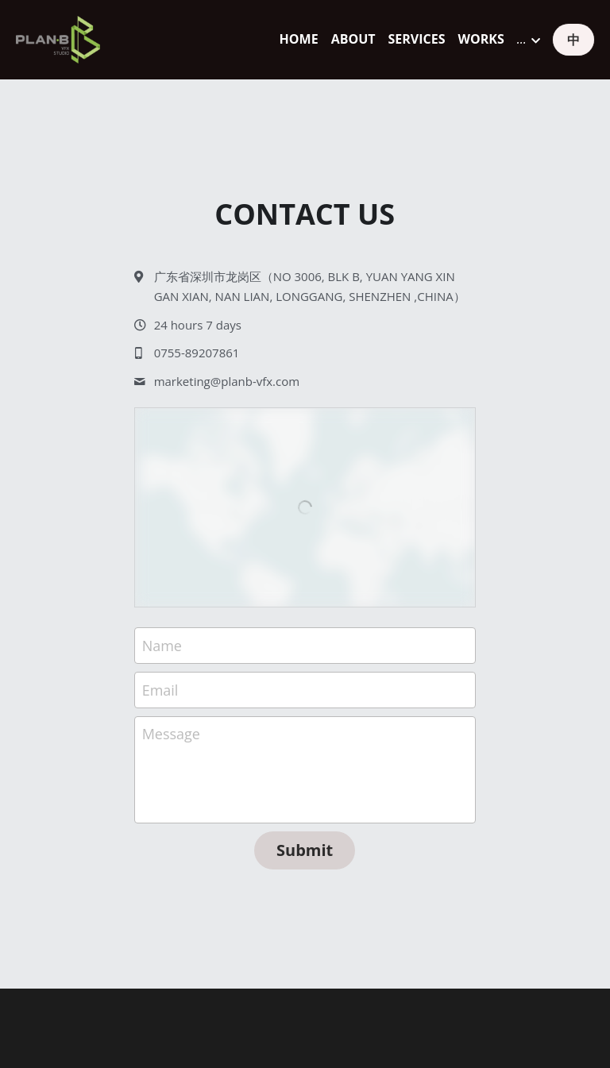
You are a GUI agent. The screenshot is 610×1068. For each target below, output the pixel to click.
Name (162, 645)
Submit (304, 850)
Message (171, 733)
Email (160, 689)
